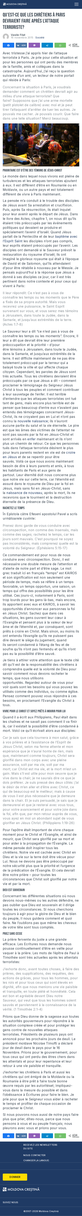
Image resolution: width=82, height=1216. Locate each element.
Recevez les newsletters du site (40, 1146)
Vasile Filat (18, 34)
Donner (14, 1176)
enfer (31, 439)
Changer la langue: (36, 1160)
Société (39, 37)
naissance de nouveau (24, 493)
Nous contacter (34, 1155)
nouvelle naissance (33, 421)
